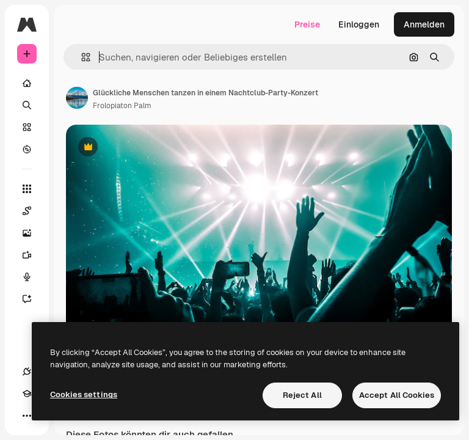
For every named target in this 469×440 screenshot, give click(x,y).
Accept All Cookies (396, 395)
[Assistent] (33, 299)
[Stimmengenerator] (33, 277)
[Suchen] (27, 105)
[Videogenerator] (33, 255)
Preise (307, 24)
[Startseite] (27, 83)
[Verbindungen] (27, 371)
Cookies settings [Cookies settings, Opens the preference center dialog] (83, 394)
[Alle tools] (27, 189)
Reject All (302, 395)
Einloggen (358, 24)
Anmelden (424, 24)
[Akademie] (27, 393)
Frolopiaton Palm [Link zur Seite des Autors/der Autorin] (122, 106)
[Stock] (27, 127)
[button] (81, 57)
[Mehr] (27, 415)
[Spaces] (33, 211)
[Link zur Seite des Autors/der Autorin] (77, 98)
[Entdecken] (27, 149)
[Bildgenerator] (33, 233)
